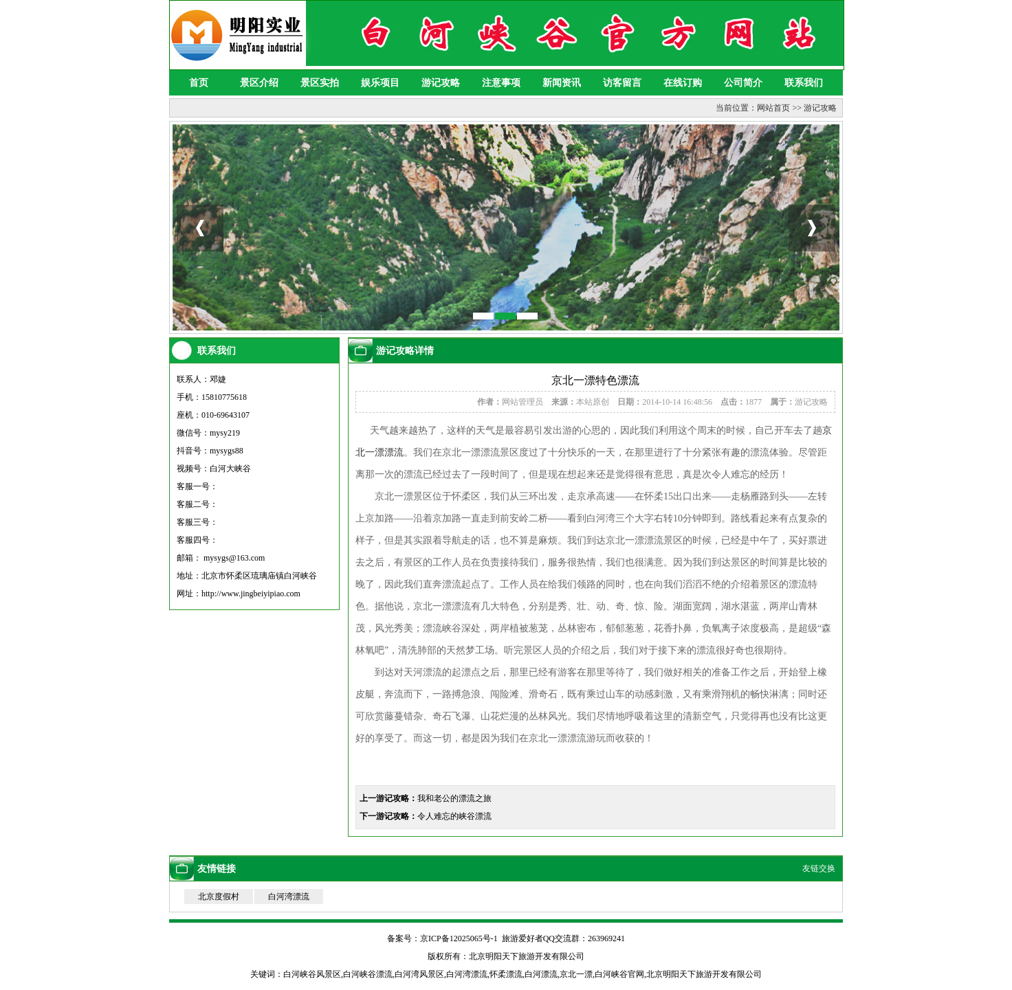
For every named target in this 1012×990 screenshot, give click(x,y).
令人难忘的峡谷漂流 (454, 816)
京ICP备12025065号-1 (459, 938)
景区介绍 (259, 83)
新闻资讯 (561, 83)
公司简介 (743, 83)
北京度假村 (218, 896)
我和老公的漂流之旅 (454, 798)
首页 (198, 83)
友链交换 (818, 868)
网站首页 (773, 108)
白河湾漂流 (288, 896)
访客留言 (622, 83)
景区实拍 (319, 83)
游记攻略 (440, 83)
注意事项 (501, 83)
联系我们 (803, 83)
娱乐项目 (380, 83)
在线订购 (682, 83)
